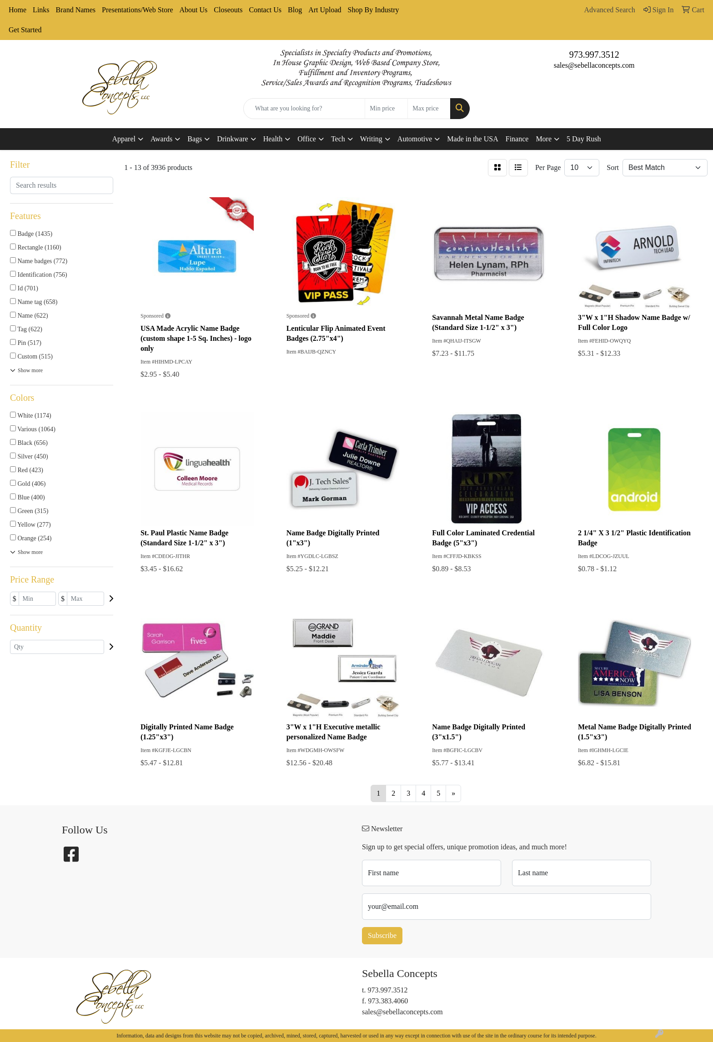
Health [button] (273, 139)
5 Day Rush (584, 139)
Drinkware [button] (232, 139)
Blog (295, 10)
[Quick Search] (304, 108)
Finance (517, 139)
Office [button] (306, 139)
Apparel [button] (124, 139)
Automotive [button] (414, 139)
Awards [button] (161, 139)
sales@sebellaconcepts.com (594, 65)
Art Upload (324, 10)
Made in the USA (472, 139)
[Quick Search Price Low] (386, 108)
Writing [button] (371, 139)
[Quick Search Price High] (429, 108)
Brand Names (76, 10)
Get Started (25, 30)
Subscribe (382, 935)
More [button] (544, 139)
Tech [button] (338, 139)
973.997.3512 (594, 55)
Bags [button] (194, 139)
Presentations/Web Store (137, 10)
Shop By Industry (373, 10)
